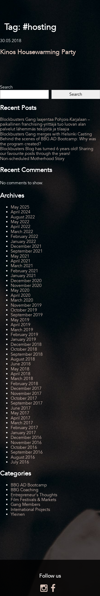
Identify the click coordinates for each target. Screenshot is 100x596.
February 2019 (24, 334)
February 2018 (24, 383)
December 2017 (26, 388)
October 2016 (24, 447)
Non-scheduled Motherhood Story (32, 158)
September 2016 (27, 452)
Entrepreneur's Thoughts (34, 495)
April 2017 (20, 418)
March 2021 (22, 266)
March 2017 (22, 423)
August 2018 (23, 359)
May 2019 (20, 320)
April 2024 (20, 212)
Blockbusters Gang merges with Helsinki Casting (46, 134)
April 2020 (20, 295)
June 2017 (21, 408)
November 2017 (26, 393)
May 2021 (20, 256)
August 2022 (23, 217)
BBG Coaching (24, 490)
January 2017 (23, 432)
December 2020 (26, 280)
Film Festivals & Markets (33, 499)
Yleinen (18, 514)
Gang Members (25, 504)
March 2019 (22, 330)
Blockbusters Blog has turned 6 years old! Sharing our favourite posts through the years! (46, 151)
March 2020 (22, 300)
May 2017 (20, 413)
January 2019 (23, 339)
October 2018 (24, 349)
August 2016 (23, 457)
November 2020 (26, 285)
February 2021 (24, 271)
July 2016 (20, 462)
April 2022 (20, 226)
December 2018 (26, 344)
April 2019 (20, 324)
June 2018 (21, 364)
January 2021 (23, 275)
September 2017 (27, 403)
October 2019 (24, 310)
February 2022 (24, 236)
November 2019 (26, 305)
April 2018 (20, 374)
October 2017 (24, 398)
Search (6, 87)
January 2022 (23, 241)
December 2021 (26, 246)
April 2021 (20, 261)
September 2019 (27, 315)
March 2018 (22, 378)
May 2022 (20, 222)
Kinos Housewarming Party (38, 52)
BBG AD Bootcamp (29, 485)
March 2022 (22, 231)
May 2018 (20, 369)
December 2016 (26, 437)
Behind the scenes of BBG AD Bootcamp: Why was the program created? (48, 141)
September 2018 (27, 354)
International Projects (30, 509)
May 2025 (20, 207)
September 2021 (27, 251)
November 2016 (26, 442)
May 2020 (20, 290)
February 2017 (24, 427)
